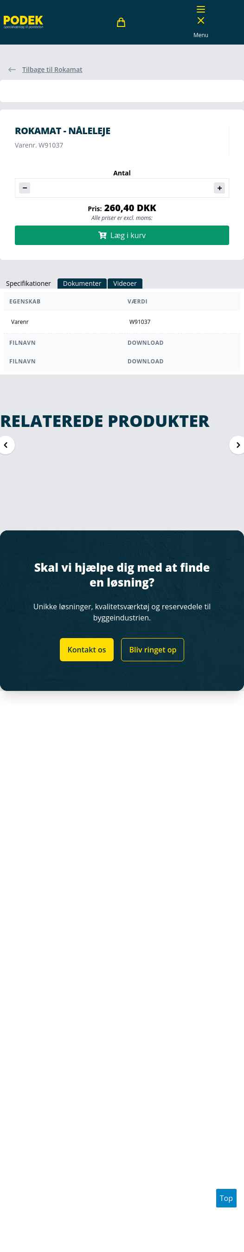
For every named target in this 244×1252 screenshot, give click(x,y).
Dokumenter (82, 283)
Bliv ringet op (152, 650)
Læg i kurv (122, 235)
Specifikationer (28, 283)
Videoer (124, 283)
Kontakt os (87, 650)
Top (226, 1198)
